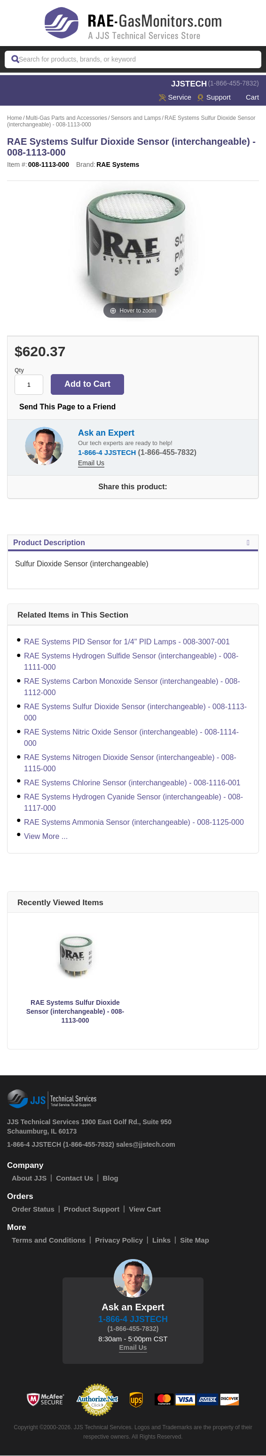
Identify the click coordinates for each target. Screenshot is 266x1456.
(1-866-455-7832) (233, 83)
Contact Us (74, 1178)
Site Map (194, 1241)
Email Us (91, 463)
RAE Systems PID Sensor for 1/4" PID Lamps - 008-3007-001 (127, 642)
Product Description (133, 543)
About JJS (29, 1178)
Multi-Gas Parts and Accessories (66, 118)
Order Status (33, 1209)
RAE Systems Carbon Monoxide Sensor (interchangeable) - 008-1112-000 (132, 687)
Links (161, 1241)
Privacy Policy (119, 1241)
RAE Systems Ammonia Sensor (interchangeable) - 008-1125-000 (134, 823)
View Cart (145, 1209)
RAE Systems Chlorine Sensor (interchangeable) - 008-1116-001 (132, 783)
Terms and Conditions (49, 1241)
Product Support (91, 1209)
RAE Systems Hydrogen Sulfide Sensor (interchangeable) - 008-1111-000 (131, 662)
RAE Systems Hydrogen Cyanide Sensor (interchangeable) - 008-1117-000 (133, 803)
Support (213, 98)
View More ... (46, 837)
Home (14, 118)
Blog (110, 1178)
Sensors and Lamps (136, 118)
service (174, 98)
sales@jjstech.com (145, 1145)
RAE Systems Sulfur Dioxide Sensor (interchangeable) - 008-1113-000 (135, 712)
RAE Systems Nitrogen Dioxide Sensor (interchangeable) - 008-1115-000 (130, 763)
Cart (247, 98)
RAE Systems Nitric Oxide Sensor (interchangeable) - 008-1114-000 (131, 738)
